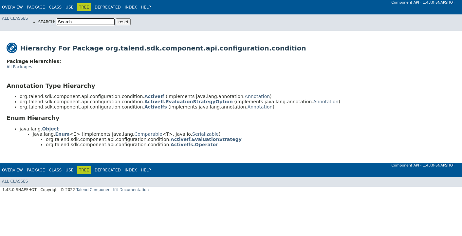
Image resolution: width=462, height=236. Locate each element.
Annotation (257, 96)
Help (146, 7)
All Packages (19, 66)
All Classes (15, 18)
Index (131, 7)
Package (36, 7)
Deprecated (108, 7)
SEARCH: (46, 22)
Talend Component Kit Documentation (112, 189)
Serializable (205, 134)
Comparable (148, 134)
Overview (12, 7)
